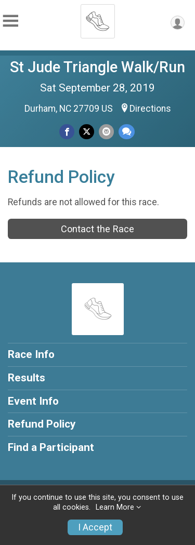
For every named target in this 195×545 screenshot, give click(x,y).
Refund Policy (41, 424)
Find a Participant (51, 447)
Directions (150, 108)
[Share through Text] (127, 131)
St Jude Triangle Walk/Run (97, 67)
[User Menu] (178, 23)
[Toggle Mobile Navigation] (10, 21)
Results (26, 377)
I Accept (95, 527)
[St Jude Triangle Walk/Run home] (98, 18)
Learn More (115, 507)
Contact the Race (97, 228)
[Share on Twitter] (86, 131)
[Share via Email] (106, 131)
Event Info (33, 401)
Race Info (31, 354)
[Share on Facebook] (66, 131)
